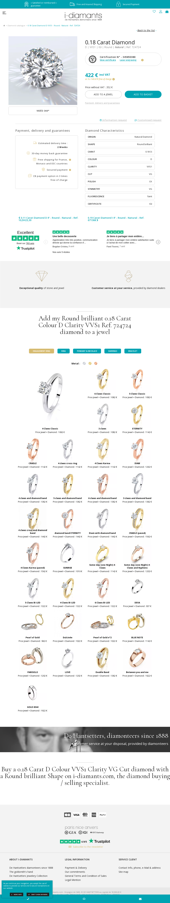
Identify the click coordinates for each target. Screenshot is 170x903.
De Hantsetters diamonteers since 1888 (31, 867)
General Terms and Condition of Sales (86, 875)
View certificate (108, 60)
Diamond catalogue (16, 25)
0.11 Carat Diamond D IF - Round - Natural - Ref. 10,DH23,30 (48, 219)
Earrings (112, 351)
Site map (123, 871)
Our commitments (75, 871)
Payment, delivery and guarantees (102, 103)
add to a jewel (103, 94)
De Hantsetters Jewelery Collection (28, 875)
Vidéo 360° (43, 110)
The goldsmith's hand (21, 871)
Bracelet (132, 351)
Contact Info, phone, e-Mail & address (140, 867)
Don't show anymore (37, 894)
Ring (63, 351)
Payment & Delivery (76, 867)
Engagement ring (41, 351)
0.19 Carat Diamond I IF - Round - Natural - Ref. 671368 (116, 219)
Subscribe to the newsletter (85, 846)
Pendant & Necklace (87, 351)
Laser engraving (128, 60)
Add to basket (143, 94)
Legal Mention (73, 880)
